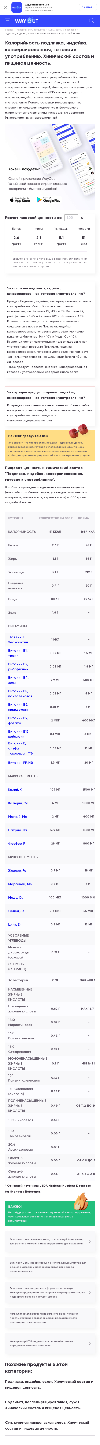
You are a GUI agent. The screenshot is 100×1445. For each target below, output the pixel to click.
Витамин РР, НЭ (20, 763)
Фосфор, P (16, 844)
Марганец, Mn (20, 884)
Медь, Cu (15, 897)
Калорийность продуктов (31, 29)
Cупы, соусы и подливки (62, 29)
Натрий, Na (17, 830)
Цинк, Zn (15, 924)
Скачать (88, 7)
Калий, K (15, 790)
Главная (9, 29)
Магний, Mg (17, 817)
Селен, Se (16, 911)
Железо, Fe (17, 871)
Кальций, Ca (18, 803)
